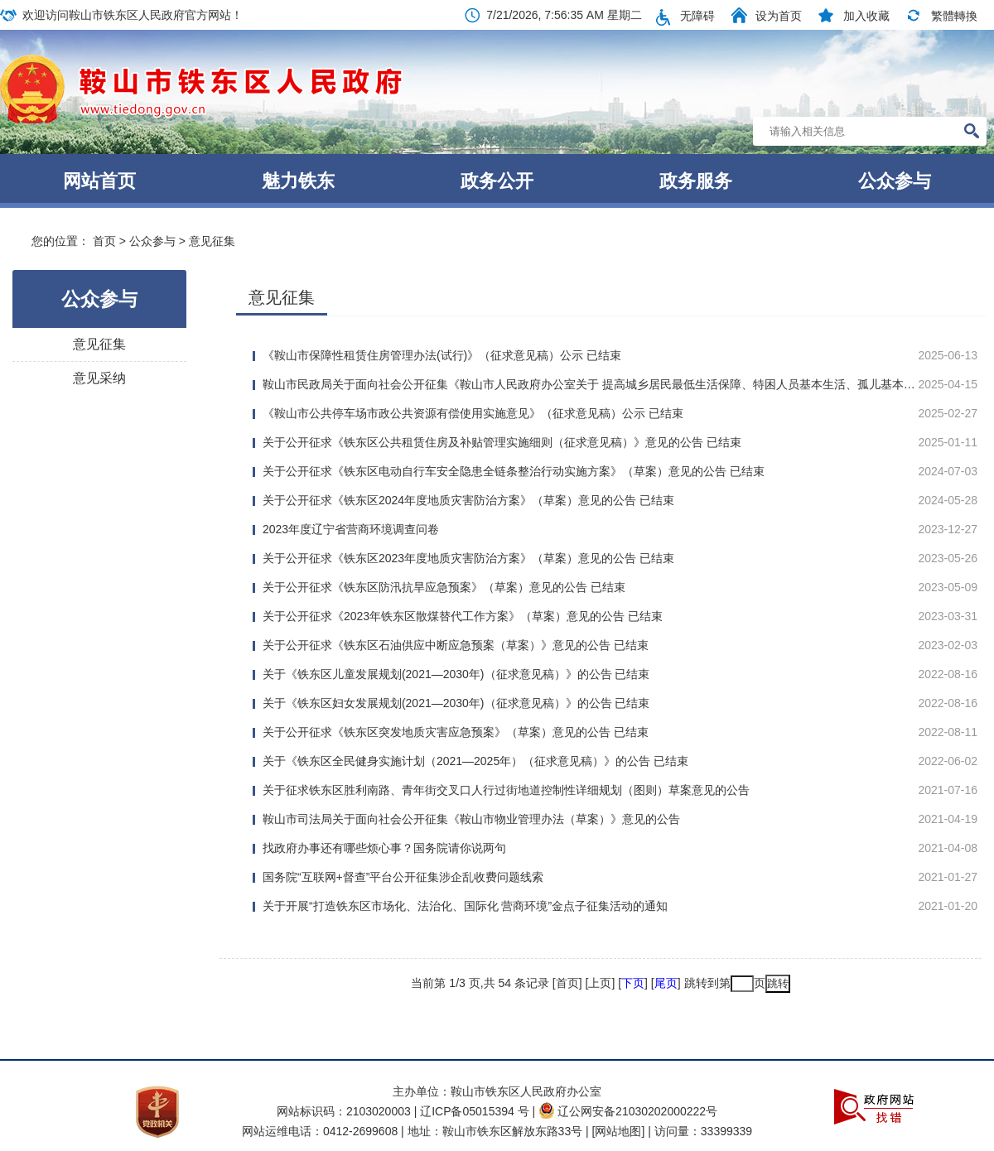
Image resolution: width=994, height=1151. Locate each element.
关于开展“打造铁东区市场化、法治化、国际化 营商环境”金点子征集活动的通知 (465, 906)
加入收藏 (866, 15)
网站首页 (99, 181)
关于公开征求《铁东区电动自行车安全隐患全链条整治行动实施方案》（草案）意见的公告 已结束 (514, 471)
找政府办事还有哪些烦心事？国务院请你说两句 (384, 848)
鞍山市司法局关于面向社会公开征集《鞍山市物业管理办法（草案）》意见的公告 (471, 819)
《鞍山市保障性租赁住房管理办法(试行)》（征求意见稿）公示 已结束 (442, 355)
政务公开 (497, 181)
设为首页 (778, 15)
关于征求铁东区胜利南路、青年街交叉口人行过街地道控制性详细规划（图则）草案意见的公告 (506, 790)
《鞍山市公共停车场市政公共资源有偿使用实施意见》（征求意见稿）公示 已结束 (473, 413)
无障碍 (697, 15)
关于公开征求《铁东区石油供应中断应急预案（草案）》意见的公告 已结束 (456, 645)
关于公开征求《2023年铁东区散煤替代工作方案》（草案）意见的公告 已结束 (463, 616)
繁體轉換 (954, 15)
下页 (632, 983)
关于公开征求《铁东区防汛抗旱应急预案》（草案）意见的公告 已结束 (444, 587)
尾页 (666, 983)
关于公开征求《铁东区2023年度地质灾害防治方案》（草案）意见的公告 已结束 (468, 558)
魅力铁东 (298, 181)
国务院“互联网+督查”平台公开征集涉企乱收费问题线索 (403, 877)
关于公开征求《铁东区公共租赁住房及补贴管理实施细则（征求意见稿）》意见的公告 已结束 (502, 442)
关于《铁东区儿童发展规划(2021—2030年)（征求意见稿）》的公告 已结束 (456, 674)
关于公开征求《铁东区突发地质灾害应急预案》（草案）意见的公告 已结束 (456, 732)
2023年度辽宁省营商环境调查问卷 (351, 529)
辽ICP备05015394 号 (476, 1111)
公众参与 (894, 181)
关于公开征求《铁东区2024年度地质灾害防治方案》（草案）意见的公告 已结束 (468, 500)
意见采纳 (99, 378)
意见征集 (212, 241)
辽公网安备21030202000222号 (627, 1111)
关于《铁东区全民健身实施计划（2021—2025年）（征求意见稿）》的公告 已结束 (475, 761)
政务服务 (695, 181)
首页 (104, 241)
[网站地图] (618, 1131)
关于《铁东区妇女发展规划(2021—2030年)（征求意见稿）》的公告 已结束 (456, 703)
